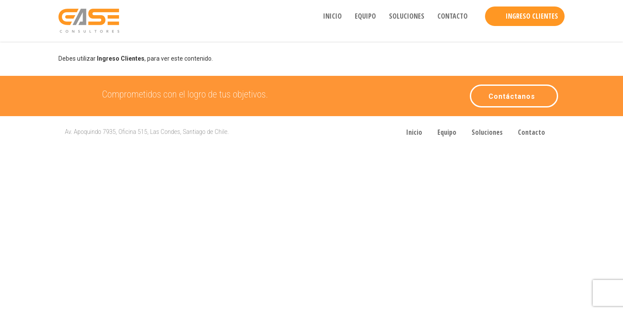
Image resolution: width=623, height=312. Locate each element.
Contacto (452, 16)
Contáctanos (511, 96)
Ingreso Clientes (532, 16)
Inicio (332, 16)
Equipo (365, 16)
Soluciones (406, 16)
